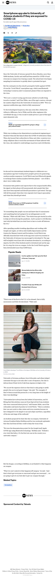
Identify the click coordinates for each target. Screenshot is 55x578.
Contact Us (39, 573)
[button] (3, 2)
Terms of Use (48, 571)
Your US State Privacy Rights (36, 569)
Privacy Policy (24, 569)
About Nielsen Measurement (37, 571)
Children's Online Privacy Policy (10, 571)
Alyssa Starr (26, 25)
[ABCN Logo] (11, 2)
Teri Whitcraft (9, 25)
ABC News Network (15, 569)
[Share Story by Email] (12, 32)
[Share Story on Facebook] (4, 32)
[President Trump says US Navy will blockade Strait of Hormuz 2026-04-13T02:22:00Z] (27, 290)
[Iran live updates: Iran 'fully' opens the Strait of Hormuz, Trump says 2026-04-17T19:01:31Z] (27, 261)
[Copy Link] (16, 32)
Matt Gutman (16, 25)
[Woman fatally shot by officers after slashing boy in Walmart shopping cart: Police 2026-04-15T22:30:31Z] (27, 275)
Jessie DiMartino (12, 27)
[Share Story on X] (8, 32)
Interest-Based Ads (24, 571)
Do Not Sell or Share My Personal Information (24, 573)
